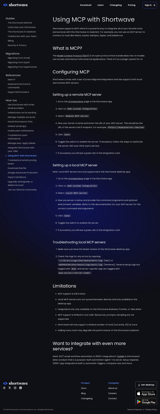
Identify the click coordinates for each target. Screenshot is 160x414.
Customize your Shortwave (22, 27)
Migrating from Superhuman (22, 66)
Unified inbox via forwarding (22, 112)
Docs (83, 388)
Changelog (116, 5)
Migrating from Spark (19, 62)
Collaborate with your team (22, 36)
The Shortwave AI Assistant (22, 31)
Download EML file (17, 168)
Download (85, 5)
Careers (112, 393)
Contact (112, 398)
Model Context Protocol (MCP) (73, 55)
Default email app (17, 126)
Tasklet (120, 356)
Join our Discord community (22, 189)
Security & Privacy (17, 45)
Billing (11, 40)
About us (112, 388)
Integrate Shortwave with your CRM (21, 149)
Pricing (131, 5)
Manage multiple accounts (22, 117)
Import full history (17, 177)
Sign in (150, 5)
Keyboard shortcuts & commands (19, 86)
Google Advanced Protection (23, 172)
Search (11, 79)
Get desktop (146, 384)
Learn (100, 5)
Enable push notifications (21, 130)
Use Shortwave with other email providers (21, 106)
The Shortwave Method (20, 22)
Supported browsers (18, 92)
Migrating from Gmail (19, 57)
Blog (83, 393)
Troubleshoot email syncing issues (22, 162)
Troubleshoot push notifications (17, 137)
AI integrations (75, 101)
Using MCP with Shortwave (22, 155)
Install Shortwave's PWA (20, 121)
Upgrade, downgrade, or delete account (20, 183)
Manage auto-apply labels (21, 143)
